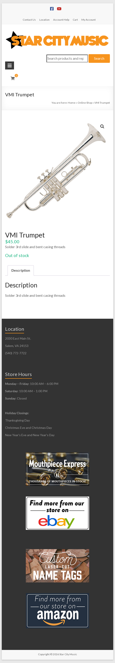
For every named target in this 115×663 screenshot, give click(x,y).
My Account (88, 19)
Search (99, 58)
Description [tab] (20, 270)
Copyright (44, 654)
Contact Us (29, 19)
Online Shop (85, 102)
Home (71, 102)
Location (44, 19)
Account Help (61, 19)
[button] (102, 127)
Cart (75, 19)
